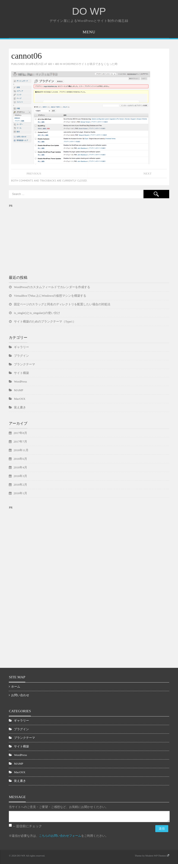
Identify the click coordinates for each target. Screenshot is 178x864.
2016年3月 (20, 476)
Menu (89, 32)
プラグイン (21, 355)
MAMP (18, 390)
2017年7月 (20, 441)
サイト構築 (21, 373)
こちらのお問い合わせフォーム (60, 835)
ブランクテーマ (24, 364)
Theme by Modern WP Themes (152, 855)
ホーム (15, 686)
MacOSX (19, 398)
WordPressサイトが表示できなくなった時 (90, 64)
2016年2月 (20, 484)
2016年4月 (20, 467)
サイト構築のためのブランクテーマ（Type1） (45, 321)
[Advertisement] (43, 237)
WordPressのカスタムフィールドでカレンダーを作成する (52, 287)
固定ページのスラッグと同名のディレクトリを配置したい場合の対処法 (62, 304)
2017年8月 (20, 433)
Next (147, 173)
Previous (33, 173)
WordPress (20, 381)
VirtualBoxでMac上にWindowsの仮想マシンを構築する (50, 295)
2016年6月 (20, 459)
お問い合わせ (20, 695)
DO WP (89, 11)
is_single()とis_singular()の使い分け (37, 313)
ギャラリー (21, 347)
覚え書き (20, 407)
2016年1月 (20, 493)
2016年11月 (20, 450)
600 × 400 (53, 64)
